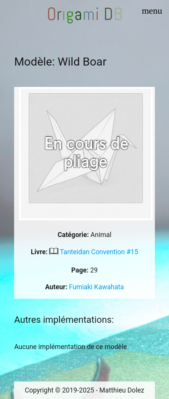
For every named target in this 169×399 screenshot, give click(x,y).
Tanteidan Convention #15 (99, 252)
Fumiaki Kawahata (96, 287)
